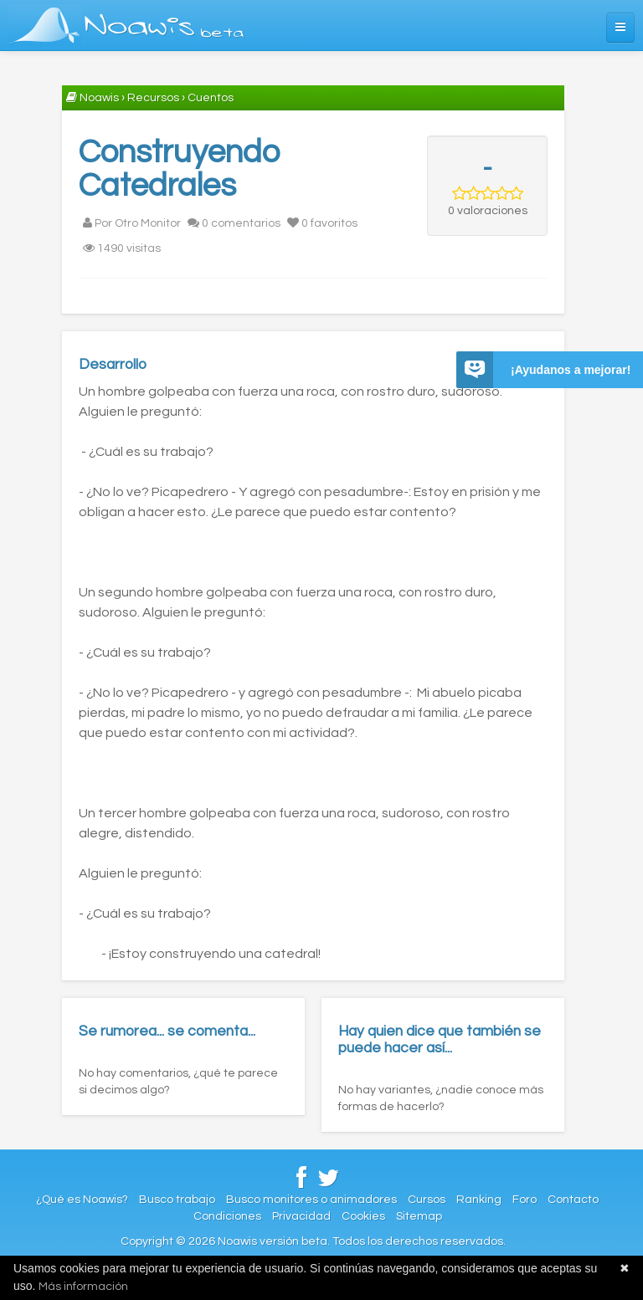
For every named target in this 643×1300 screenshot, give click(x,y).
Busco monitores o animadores (311, 1199)
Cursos (426, 1199)
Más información (83, 1286)
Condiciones (227, 1216)
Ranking (479, 1199)
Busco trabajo (177, 1199)
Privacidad (301, 1216)
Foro (524, 1199)
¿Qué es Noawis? (82, 1199)
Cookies (363, 1216)
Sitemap (419, 1216)
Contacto (573, 1199)
